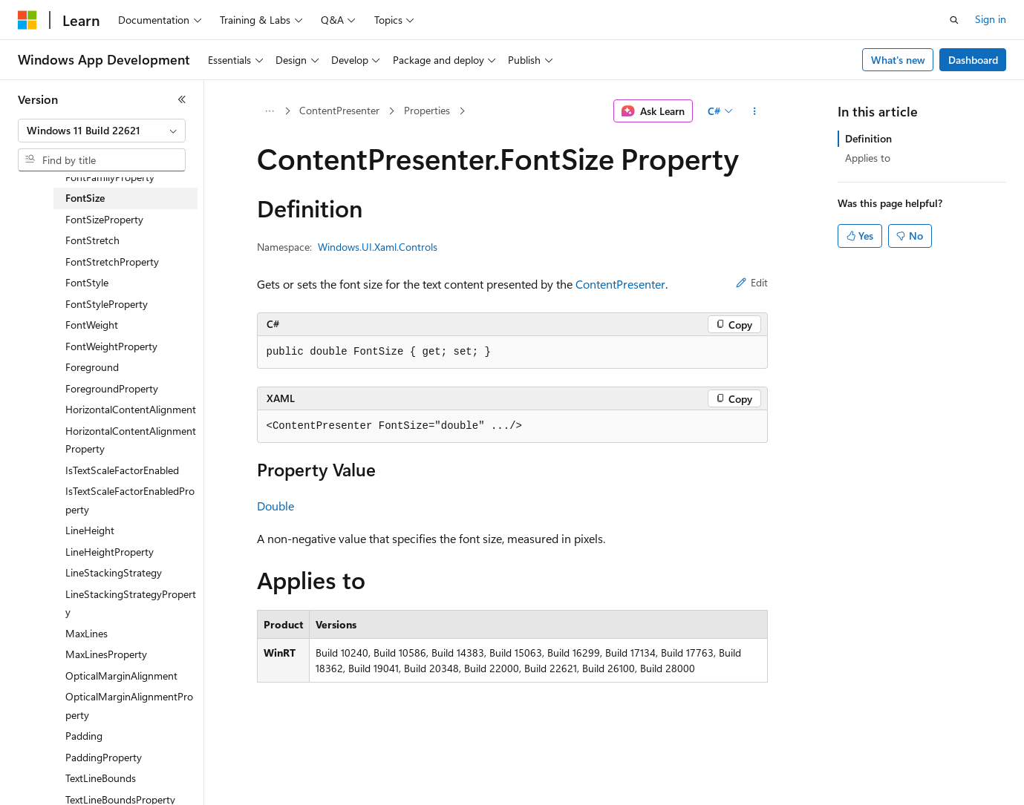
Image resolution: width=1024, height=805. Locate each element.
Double (275, 505)
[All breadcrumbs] (270, 111)
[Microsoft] (27, 20)
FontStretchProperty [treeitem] (112, 261)
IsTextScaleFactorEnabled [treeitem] (122, 470)
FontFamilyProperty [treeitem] (109, 177)
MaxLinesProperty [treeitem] (106, 654)
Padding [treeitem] (83, 736)
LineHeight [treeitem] (89, 530)
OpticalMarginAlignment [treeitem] (121, 675)
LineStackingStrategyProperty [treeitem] (130, 603)
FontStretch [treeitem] (92, 240)
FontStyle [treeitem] (86, 282)
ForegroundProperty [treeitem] (111, 388)
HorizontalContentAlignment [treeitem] (130, 409)
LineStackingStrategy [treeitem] (113, 572)
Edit (752, 282)
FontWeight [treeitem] (91, 325)
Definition (868, 138)
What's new (898, 60)
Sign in (990, 19)
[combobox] (102, 130)
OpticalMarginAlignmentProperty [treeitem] (129, 705)
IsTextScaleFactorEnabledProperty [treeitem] (130, 500)
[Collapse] (182, 99)
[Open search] (954, 20)
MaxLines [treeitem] (86, 633)
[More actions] (754, 111)
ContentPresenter (339, 110)
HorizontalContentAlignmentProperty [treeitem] (130, 440)
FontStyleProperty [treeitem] (106, 304)
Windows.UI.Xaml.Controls (377, 247)
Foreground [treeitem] (92, 367)
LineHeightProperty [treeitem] (109, 552)
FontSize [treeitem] (85, 198)
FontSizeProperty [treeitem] (104, 219)
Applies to (867, 158)
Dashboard (973, 60)
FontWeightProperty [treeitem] (111, 346)
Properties (427, 110)
